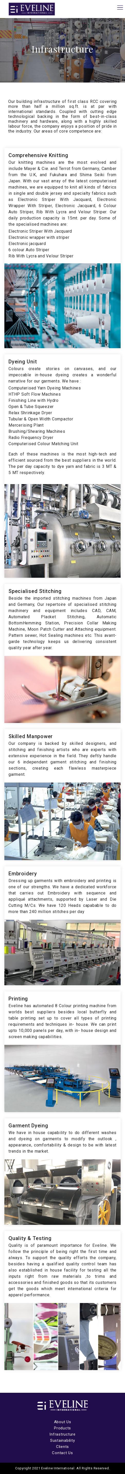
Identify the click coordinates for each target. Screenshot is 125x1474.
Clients (62, 1446)
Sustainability (62, 1440)
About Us (62, 1422)
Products (62, 1428)
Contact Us (62, 1453)
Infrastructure (62, 1434)
